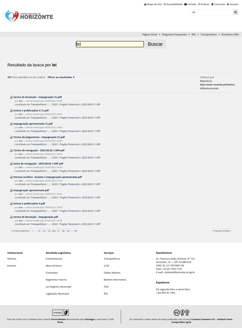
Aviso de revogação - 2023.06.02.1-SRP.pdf (38, 163)
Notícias (11, 258)
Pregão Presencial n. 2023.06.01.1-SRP (80, 104)
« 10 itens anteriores (20, 231)
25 (49, 231)
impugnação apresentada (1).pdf (33, 123)
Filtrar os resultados (60, 77)
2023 (54, 104)
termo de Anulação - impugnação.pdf (36, 217)
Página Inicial (149, 34)
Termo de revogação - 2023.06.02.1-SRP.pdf (39, 150)
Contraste (219, 4)
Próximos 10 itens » (222, 231)
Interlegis (89, 319)
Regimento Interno (56, 279)
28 (63, 231)
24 (44, 231)
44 (75, 231)
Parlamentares (54, 258)
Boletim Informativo (115, 279)
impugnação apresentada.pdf (31, 190)
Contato (192, 4)
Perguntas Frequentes (174, 34)
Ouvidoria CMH (230, 34)
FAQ (106, 286)
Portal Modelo (58, 319)
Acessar (234, 4)
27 (58, 231)
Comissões (52, 272)
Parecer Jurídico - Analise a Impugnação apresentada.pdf (48, 177)
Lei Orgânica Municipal (58, 286)
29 (68, 231)
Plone (60, 322)
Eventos (11, 265)
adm (21, 100)
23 (39, 231)
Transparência (209, 34)
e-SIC (106, 265)
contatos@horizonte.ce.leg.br (179, 272)
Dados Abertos (112, 272)
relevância (206, 81)
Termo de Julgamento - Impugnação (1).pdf (39, 137)
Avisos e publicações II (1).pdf (31, 110)
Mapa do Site (154, 4)
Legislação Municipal (57, 293)
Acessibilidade (174, 4)
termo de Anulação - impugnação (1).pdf (38, 97)
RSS (194, 34)
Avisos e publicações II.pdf (29, 203)
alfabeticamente (209, 88)
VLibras (205, 4)
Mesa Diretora (54, 265)
